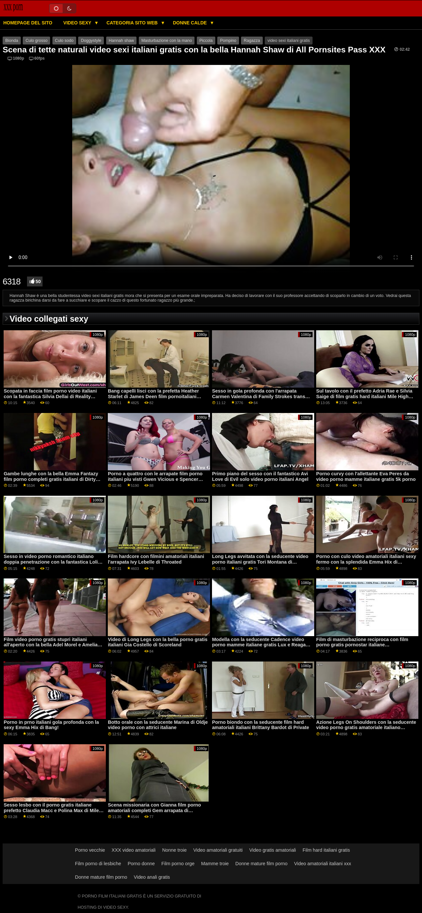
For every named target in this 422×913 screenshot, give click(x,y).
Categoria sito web (132, 22)
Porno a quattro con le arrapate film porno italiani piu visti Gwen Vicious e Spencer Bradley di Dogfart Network (155, 479)
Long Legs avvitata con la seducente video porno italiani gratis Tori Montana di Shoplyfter (260, 562)
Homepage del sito (27, 22)
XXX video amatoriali (134, 850)
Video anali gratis (152, 877)
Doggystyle (91, 40)
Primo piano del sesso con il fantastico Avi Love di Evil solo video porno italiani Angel (260, 476)
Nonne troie (174, 850)
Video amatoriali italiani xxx (322, 863)
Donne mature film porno (261, 863)
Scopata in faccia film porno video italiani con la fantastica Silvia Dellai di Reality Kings (50, 396)
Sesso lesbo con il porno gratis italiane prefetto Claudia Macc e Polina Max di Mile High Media (51, 810)
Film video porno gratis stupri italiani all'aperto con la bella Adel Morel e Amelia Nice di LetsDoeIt (51, 645)
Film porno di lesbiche (98, 863)
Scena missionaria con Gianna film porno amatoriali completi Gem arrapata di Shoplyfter (154, 810)
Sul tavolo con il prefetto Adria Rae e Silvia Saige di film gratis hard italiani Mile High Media (364, 396)
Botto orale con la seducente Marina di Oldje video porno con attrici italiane (158, 725)
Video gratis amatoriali (272, 850)
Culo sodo (64, 40)
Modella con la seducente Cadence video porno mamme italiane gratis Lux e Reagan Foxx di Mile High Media (260, 645)
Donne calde (190, 22)
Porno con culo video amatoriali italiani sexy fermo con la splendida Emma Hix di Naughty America (366, 562)
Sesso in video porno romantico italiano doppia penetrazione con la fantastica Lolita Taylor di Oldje (53, 562)
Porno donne (141, 863)
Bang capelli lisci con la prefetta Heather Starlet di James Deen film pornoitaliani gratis (153, 396)
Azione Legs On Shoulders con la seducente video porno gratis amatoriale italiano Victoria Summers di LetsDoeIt (366, 728)
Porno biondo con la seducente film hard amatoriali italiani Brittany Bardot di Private (260, 725)
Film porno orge (178, 863)
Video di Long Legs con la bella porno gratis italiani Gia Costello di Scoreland (157, 642)
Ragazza (252, 40)
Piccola (206, 40)
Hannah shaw (121, 40)
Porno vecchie (90, 850)
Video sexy (77, 22)
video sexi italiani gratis (288, 40)
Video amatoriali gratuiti (218, 850)
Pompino (228, 40)
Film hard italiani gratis (326, 850)
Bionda (11, 40)
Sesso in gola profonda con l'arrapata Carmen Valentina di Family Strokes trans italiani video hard (258, 396)
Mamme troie (215, 863)
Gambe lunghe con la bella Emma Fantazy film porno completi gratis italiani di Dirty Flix (51, 479)
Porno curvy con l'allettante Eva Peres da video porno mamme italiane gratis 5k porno (366, 476)
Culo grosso (36, 40)
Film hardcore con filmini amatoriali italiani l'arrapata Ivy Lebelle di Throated (156, 559)
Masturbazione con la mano (166, 40)
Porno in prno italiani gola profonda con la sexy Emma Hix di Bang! (51, 725)
